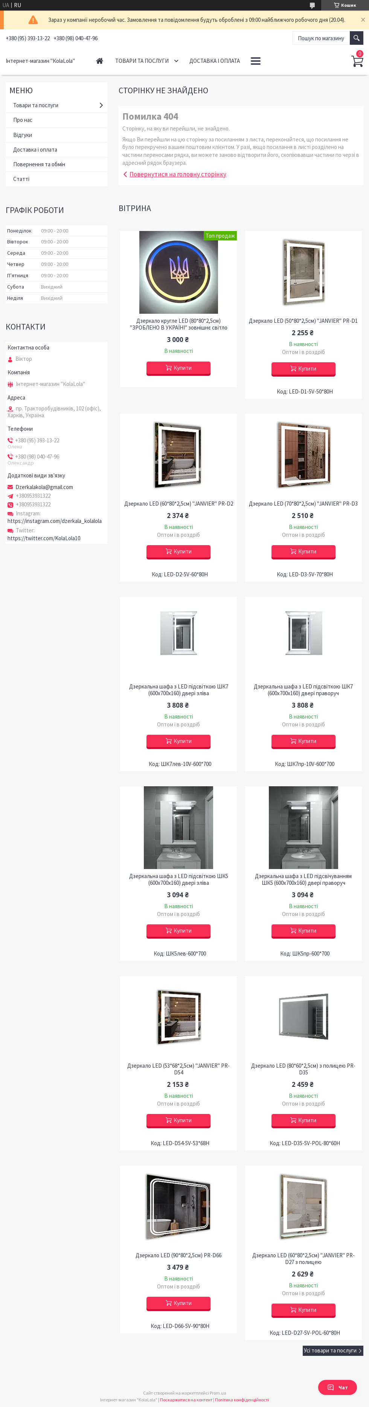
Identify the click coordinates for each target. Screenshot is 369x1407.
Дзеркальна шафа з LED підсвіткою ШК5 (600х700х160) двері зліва (178, 879)
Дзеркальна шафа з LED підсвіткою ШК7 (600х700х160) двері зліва (178, 690)
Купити (183, 367)
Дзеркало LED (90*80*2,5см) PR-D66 (178, 1255)
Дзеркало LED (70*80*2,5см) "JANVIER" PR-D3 (303, 503)
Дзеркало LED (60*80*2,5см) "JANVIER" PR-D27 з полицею (303, 1259)
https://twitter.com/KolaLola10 (44, 538)
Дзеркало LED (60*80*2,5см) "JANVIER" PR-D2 (178, 503)
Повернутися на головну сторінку (178, 174)
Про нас (22, 119)
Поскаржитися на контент (186, 1399)
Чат (337, 1387)
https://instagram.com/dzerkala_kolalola (55, 520)
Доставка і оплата (214, 60)
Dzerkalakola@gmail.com (44, 487)
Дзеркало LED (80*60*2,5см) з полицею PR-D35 (303, 1069)
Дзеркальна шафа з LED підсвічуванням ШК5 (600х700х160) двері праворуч (303, 879)
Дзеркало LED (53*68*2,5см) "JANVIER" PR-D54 (178, 1069)
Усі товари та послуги (330, 1350)
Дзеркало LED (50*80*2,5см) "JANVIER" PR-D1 (303, 321)
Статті (21, 178)
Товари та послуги (142, 60)
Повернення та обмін (39, 164)
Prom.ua (218, 1393)
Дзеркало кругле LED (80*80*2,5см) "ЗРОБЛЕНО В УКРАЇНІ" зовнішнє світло (178, 324)
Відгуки (22, 134)
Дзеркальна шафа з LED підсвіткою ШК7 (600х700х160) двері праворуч (303, 690)
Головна (99, 61)
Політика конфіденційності (242, 1399)
